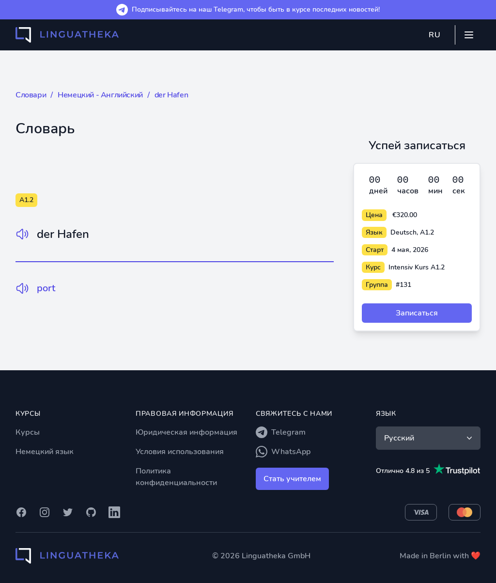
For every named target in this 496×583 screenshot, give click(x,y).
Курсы (28, 432)
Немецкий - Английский (100, 95)
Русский (429, 438)
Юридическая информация (186, 432)
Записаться (417, 313)
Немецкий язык (45, 451)
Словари (31, 95)
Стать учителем (292, 478)
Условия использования (180, 451)
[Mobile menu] (468, 35)
